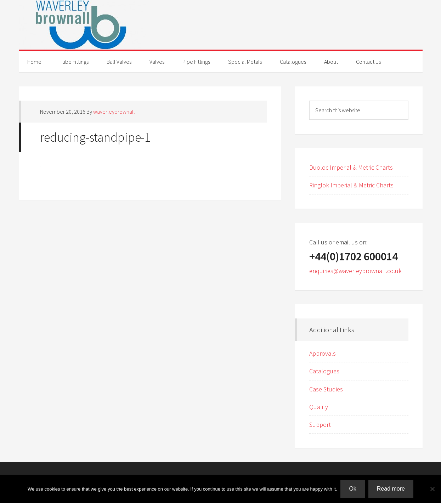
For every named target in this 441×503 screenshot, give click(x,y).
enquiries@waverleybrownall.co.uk (355, 271)
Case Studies (326, 389)
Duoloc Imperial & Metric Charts (351, 167)
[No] (432, 488)
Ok (352, 489)
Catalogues (324, 371)
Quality (318, 407)
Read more (391, 489)
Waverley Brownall (221, 25)
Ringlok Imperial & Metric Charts (351, 185)
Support (320, 424)
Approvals (322, 353)
